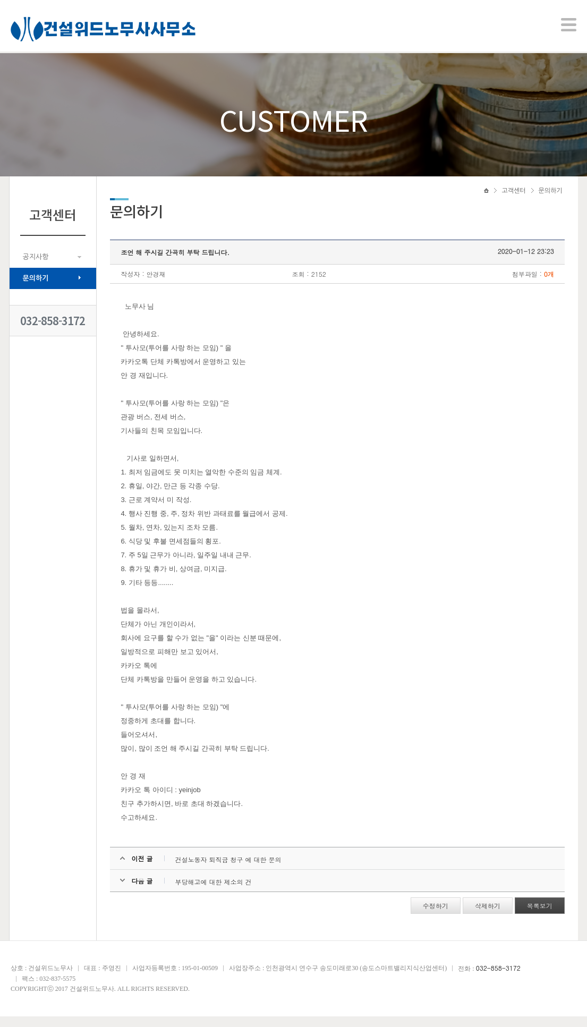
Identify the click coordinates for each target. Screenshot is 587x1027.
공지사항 (36, 266)
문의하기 (36, 287)
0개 (547, 284)
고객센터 (513, 200)
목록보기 (537, 916)
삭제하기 (485, 916)
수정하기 (433, 916)
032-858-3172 (52, 330)
